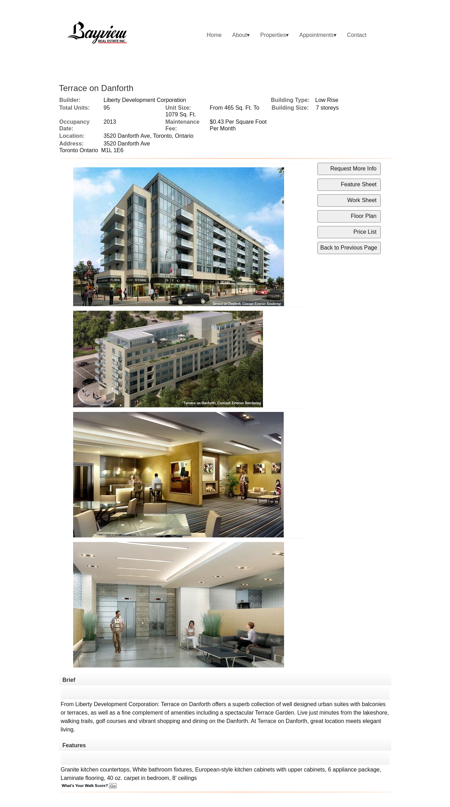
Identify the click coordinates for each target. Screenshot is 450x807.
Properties (273, 35)
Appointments (316, 35)
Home (214, 35)
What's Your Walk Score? (89, 785)
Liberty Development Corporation (145, 100)
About (239, 35)
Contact (356, 35)
